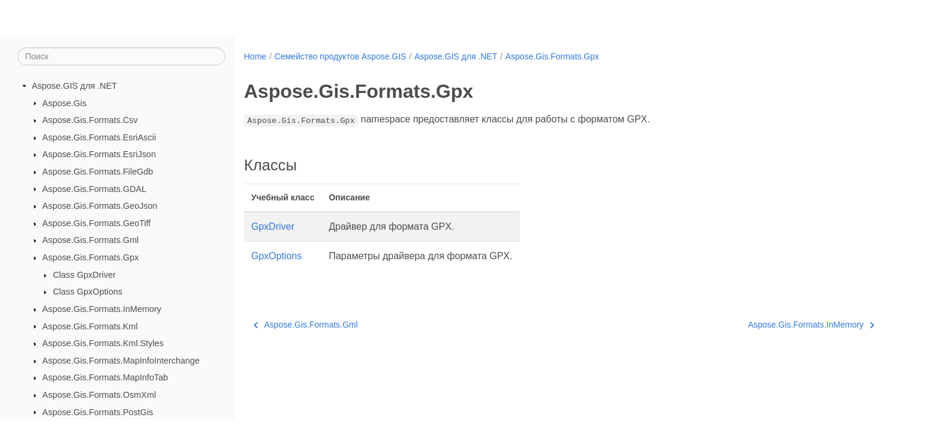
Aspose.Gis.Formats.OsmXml (99, 395)
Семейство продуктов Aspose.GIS (340, 56)
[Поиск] (121, 56)
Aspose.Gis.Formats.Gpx (91, 257)
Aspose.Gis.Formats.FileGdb (98, 171)
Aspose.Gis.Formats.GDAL (95, 189)
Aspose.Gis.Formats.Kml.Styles (103, 343)
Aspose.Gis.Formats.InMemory (102, 309)
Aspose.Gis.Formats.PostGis (98, 412)
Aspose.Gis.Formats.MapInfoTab (105, 377)
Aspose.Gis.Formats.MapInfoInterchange (121, 360)
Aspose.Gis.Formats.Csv (90, 120)
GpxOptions (276, 256)
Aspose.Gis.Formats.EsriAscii (99, 137)
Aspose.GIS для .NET (74, 86)
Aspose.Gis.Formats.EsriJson (99, 154)
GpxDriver (272, 226)
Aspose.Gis (65, 103)
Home (255, 56)
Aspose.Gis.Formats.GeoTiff (97, 223)
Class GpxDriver (84, 275)
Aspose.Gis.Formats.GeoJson (100, 206)
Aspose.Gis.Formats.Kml (90, 326)
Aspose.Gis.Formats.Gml (91, 240)
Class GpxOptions (87, 291)
